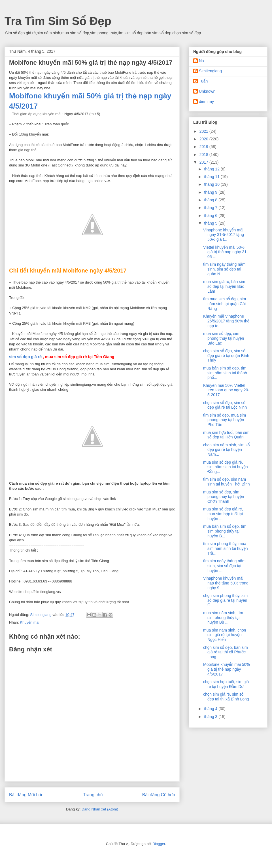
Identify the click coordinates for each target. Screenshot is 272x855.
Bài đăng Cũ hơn (158, 794)
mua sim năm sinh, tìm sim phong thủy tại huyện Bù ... (223, 618)
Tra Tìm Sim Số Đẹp (58, 21)
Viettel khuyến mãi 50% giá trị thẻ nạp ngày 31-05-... (225, 252)
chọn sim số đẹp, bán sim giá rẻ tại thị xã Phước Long (225, 652)
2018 (204, 154)
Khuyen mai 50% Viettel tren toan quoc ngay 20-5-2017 (226, 390)
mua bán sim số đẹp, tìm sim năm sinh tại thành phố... (225, 373)
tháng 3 (211, 716)
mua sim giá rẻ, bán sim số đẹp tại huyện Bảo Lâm (224, 286)
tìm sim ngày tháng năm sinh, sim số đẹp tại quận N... (224, 269)
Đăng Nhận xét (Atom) (100, 809)
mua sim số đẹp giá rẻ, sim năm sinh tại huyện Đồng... (225, 467)
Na (201, 60)
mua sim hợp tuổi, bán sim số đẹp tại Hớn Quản (226, 435)
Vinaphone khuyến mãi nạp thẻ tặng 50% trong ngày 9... (225, 583)
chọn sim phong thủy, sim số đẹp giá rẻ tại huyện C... (225, 600)
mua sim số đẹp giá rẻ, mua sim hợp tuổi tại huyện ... (223, 514)
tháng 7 (211, 207)
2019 (204, 146)
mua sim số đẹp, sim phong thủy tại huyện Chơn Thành (223, 497)
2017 (204, 162)
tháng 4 (211, 708)
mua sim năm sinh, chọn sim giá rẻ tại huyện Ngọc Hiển (224, 635)
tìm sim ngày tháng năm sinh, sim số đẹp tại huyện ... (224, 566)
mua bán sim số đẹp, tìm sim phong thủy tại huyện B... (224, 531)
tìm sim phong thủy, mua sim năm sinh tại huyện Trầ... (225, 548)
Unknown (207, 91)
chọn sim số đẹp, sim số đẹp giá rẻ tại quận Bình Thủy (226, 356)
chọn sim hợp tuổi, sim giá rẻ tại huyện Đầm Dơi (226, 684)
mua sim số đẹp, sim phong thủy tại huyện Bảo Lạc (223, 338)
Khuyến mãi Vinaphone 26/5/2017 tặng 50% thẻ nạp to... (226, 321)
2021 (204, 131)
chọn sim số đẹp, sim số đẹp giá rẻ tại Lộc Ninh (225, 405)
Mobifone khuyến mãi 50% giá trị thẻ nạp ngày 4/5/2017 (226, 669)
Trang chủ (93, 794)
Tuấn (203, 81)
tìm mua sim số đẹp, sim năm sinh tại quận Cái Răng (224, 304)
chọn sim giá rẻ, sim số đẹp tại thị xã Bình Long (226, 696)
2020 (204, 139)
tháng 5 (211, 223)
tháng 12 (212, 169)
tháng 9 (211, 192)
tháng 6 (211, 215)
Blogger (158, 844)
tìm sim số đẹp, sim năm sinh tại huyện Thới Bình (226, 481)
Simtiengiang (210, 71)
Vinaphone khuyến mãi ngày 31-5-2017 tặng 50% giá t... (223, 235)
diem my (206, 101)
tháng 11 (212, 176)
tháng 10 (212, 184)
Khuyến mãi (29, 622)
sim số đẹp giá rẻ (25, 356)
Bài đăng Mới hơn (26, 794)
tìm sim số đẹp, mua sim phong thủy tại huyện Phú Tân (224, 420)
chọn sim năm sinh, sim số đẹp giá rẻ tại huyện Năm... (226, 450)
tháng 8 (211, 200)
